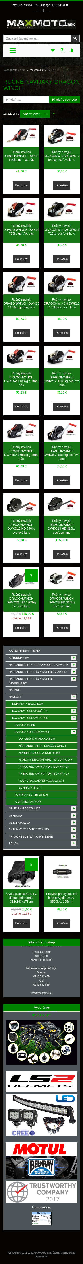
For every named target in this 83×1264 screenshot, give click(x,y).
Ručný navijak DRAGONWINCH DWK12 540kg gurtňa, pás (21, 155)
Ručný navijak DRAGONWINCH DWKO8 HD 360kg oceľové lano (62, 600)
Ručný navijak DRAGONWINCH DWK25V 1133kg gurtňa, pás (21, 379)
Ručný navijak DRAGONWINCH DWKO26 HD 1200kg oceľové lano (21, 600)
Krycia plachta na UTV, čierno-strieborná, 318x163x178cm (21, 897)
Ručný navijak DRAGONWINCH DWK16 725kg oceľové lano (61, 229)
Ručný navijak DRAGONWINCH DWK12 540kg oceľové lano (61, 155)
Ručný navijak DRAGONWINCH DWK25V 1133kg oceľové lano (61, 379)
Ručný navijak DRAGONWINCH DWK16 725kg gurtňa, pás (21, 229)
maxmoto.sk (37, 70)
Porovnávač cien (41, 1207)
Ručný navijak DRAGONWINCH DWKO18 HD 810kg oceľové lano (61, 526)
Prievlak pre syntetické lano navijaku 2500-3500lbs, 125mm (61, 897)
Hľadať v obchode (64, 99)
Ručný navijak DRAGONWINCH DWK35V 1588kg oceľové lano (61, 452)
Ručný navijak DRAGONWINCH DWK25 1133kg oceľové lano (61, 303)
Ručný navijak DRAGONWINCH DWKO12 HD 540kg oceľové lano (21, 526)
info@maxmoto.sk (41, 993)
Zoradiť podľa (11, 113)
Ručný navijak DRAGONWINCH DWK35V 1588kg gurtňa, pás (21, 452)
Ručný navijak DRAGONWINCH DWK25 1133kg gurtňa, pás (21, 303)
